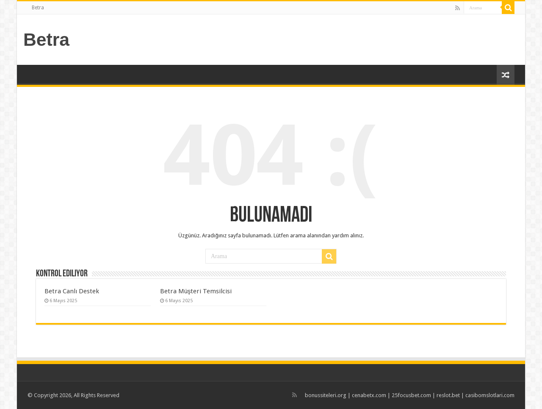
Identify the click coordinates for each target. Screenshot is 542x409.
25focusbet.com (411, 395)
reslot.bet (448, 395)
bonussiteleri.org (325, 395)
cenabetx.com (369, 395)
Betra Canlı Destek (71, 291)
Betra (38, 8)
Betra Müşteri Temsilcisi (196, 291)
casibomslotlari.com (489, 395)
